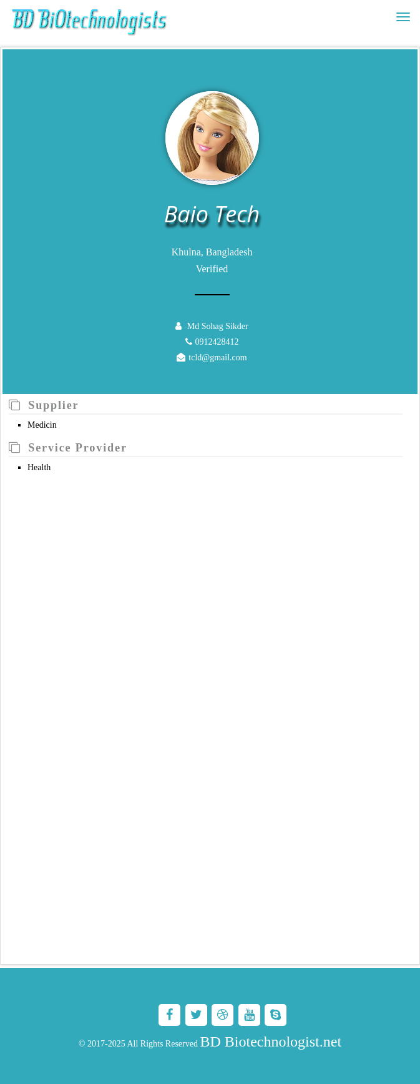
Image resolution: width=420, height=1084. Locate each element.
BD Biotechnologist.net (270, 1041)
